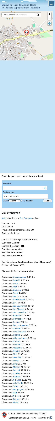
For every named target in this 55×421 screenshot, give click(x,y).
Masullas (17, 357)
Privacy (42, 414)
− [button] (49, 18)
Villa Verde (18, 383)
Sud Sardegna (26, 218)
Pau (15, 393)
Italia (4, 218)
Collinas (16, 341)
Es (27, 418)
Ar (35, 418)
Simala (16, 322)
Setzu (15, 283)
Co (43, 418)
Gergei (16, 399)
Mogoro (16, 367)
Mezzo (6, 201)
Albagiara (17, 348)
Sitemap (21, 418)
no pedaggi (28, 201)
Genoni (16, 370)
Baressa (17, 290)
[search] (18, 15)
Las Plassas (18, 309)
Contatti (12, 418)
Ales (15, 354)
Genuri (16, 296)
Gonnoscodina (19, 312)
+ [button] (49, 14)
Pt (31, 418)
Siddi (15, 293)
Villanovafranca (20, 338)
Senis (15, 386)
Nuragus (17, 380)
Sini (14, 303)
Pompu (16, 351)
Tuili (15, 287)
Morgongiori (18, 389)
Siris (15, 364)
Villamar (16, 344)
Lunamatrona (19, 306)
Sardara (16, 376)
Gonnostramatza (20, 325)
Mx (39, 418)
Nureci (16, 396)
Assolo (16, 360)
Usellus (16, 373)
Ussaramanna (19, 277)
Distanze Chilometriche (26, 414)
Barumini (17, 315)
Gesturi (16, 335)
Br (47, 418)
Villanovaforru (19, 331)
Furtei (15, 402)
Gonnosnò (18, 319)
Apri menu (51, 3)
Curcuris (17, 328)
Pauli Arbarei (19, 299)
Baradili (16, 280)
